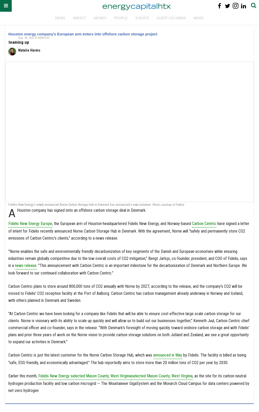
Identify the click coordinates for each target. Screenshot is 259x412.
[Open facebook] (219, 5)
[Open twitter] (227, 5)
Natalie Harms (29, 50)
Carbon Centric (204, 223)
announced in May (167, 355)
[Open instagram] (235, 5)
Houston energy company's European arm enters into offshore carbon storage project (82, 34)
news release (25, 265)
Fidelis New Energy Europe (30, 223)
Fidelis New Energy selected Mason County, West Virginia (85, 375)
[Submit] (253, 6)
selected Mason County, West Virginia (162, 375)
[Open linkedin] (243, 5)
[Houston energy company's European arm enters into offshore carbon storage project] (129, 132)
